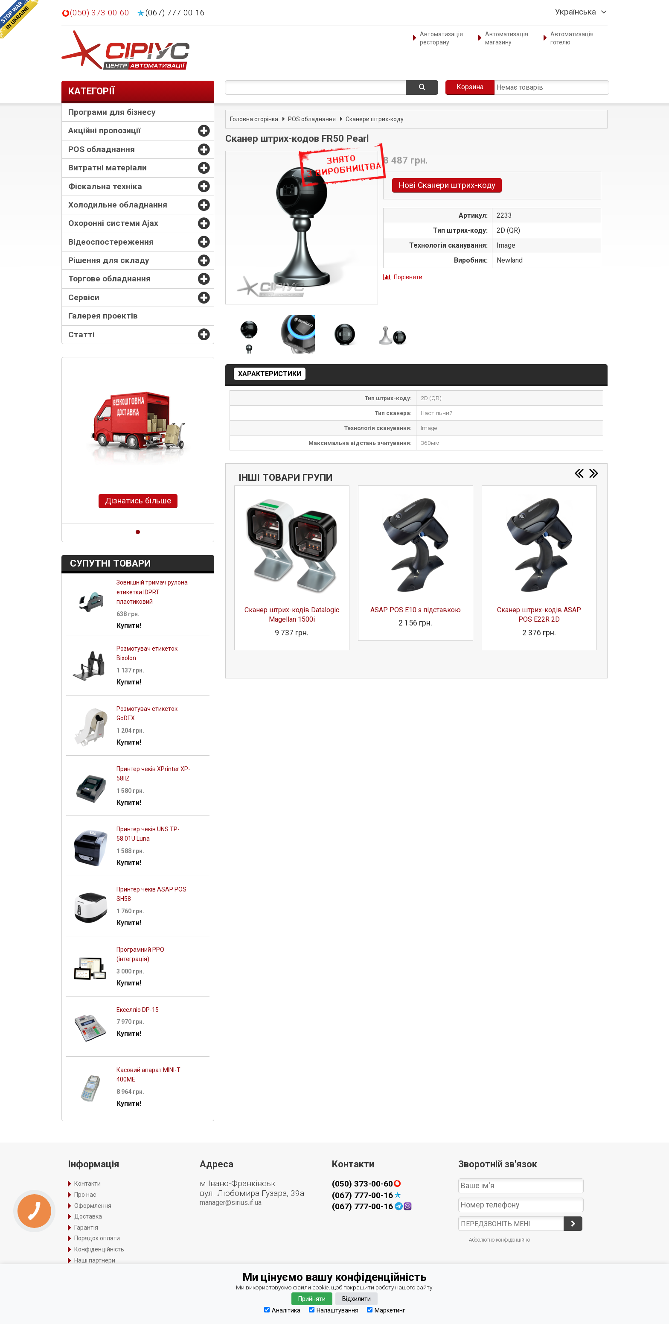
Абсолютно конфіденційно (499, 1240)
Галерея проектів (103, 316)
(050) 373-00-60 (99, 13)
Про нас (85, 1194)
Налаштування (333, 1310)
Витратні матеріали (107, 167)
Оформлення (92, 1205)
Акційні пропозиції (104, 130)
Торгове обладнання (109, 279)
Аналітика (282, 1310)
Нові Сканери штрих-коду (446, 185)
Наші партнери (94, 1260)
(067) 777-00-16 (175, 13)
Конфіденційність (99, 1249)
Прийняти (312, 1298)
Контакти (87, 1183)
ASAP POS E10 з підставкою (415, 610)
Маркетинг (386, 1310)
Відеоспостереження (111, 242)
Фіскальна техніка (105, 186)
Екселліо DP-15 (137, 1009)
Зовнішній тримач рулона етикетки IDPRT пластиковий (152, 592)
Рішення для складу (108, 260)
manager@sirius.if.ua (231, 1202)
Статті (81, 334)
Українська (575, 12)
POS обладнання (101, 149)
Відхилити (356, 1298)
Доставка (88, 1216)
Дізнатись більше (138, 501)
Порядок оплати (97, 1238)
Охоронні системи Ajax (113, 223)
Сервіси (83, 297)
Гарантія (86, 1227)
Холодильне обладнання (117, 205)
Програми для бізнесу (112, 112)
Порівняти (408, 277)
